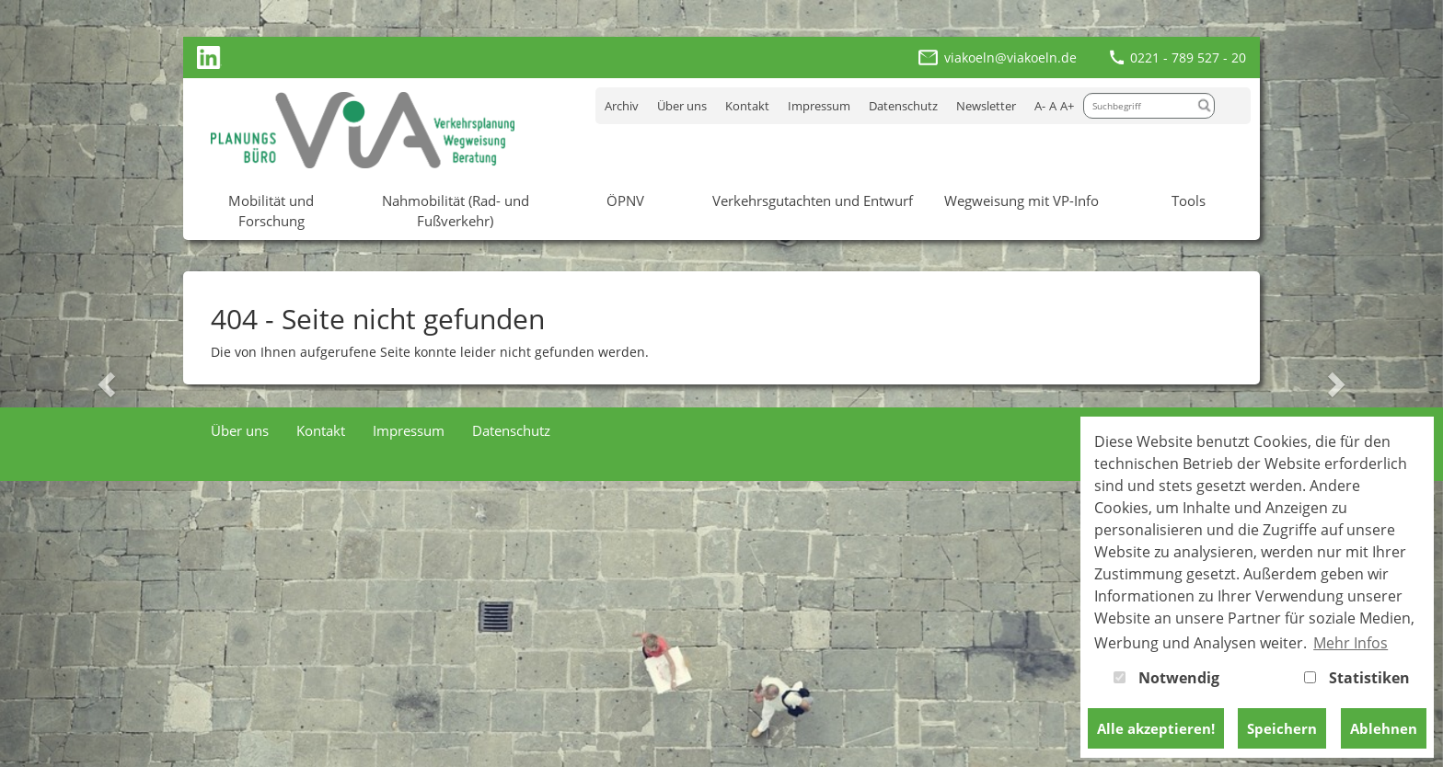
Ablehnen (1383, 728)
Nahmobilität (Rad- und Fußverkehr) (455, 210)
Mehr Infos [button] (1350, 643)
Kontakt (747, 105)
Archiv (622, 105)
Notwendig (1166, 678)
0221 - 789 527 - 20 (1188, 57)
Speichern (1282, 728)
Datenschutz (903, 105)
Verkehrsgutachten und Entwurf (812, 200)
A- (1039, 105)
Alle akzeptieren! (1156, 728)
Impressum (819, 105)
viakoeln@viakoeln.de (1010, 57)
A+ (1067, 105)
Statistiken (1357, 678)
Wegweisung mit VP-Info (1021, 200)
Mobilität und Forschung (271, 210)
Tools (1189, 200)
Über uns (682, 105)
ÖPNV (625, 200)
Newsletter (986, 105)
